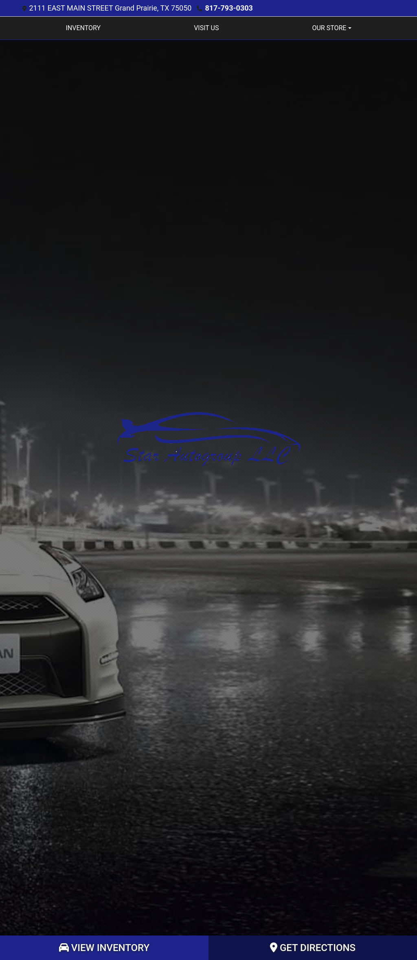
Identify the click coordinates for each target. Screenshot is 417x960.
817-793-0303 (228, 8)
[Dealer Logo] (208, 439)
